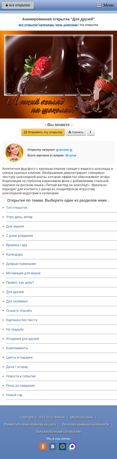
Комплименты (17, 348)
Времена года (16, 245)
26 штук (70, 155)
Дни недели (15, 226)
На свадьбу (15, 329)
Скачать (76, 132)
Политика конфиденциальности (85, 424)
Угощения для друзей (22, 339)
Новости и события (21, 376)
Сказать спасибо (19, 311)
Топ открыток (16, 208)
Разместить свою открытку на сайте (30, 424)
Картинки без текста (21, 320)
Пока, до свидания (20, 386)
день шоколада (66, 24)
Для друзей (15, 292)
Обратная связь (81, 417)
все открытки (18, 5)
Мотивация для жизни (23, 273)
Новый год (14, 395)
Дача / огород (17, 367)
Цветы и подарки (19, 357)
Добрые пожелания (21, 264)
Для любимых (17, 301)
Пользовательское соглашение (58, 431)
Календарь (46, 24)
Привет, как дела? (20, 282)
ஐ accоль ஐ (64, 149)
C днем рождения (19, 236)
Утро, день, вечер (19, 217)
